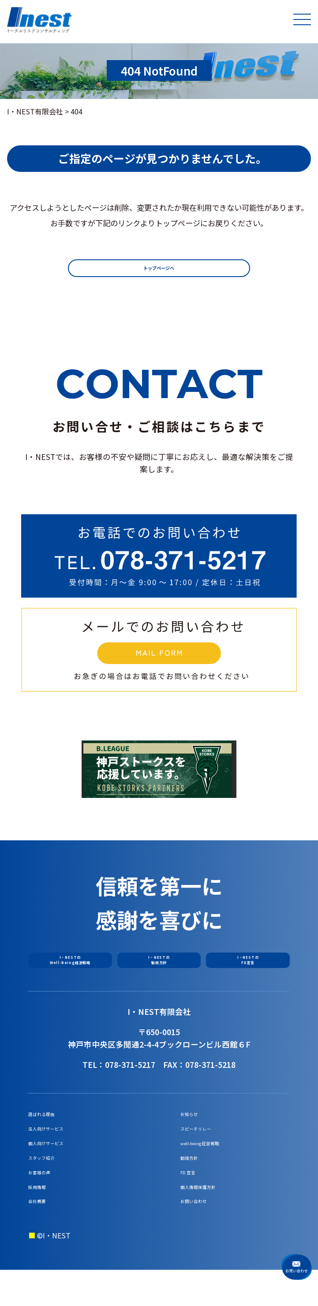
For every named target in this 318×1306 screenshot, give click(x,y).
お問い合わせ (201, 1235)
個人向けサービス (56, 1162)
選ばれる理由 (49, 1125)
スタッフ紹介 (49, 1180)
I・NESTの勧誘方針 (159, 967)
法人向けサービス (56, 1144)
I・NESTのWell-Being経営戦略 (70, 967)
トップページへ (159, 270)
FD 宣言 (192, 1199)
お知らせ (194, 1125)
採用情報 (42, 1217)
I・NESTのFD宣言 (248, 967)
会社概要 (42, 1235)
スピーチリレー (205, 1144)
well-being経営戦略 (212, 1162)
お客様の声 (46, 1199)
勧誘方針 (194, 1180)
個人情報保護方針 (208, 1217)
